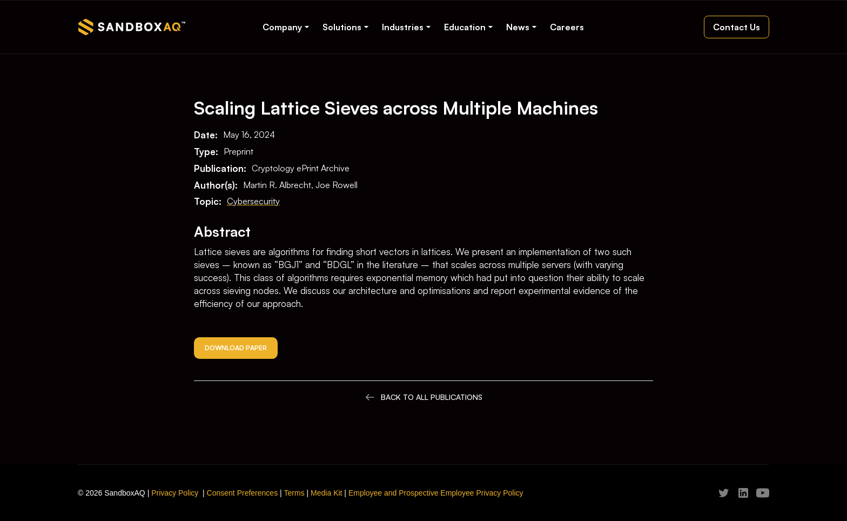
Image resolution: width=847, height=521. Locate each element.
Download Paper (236, 348)
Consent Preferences (242, 493)
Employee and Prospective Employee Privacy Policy (435, 493)
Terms (294, 493)
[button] (286, 27)
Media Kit (326, 493)
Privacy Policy (174, 493)
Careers (567, 27)
